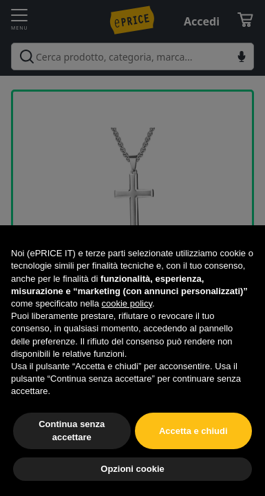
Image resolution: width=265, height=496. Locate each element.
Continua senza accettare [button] (72, 430)
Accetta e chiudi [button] (193, 431)
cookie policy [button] (127, 303)
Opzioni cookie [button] (132, 469)
